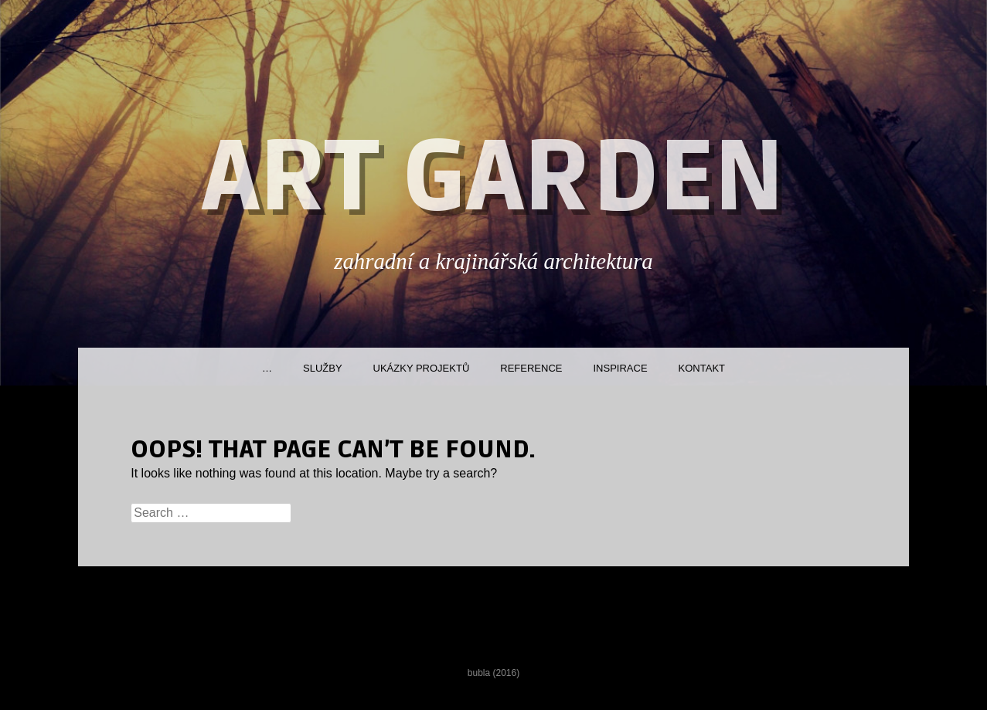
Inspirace (620, 368)
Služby (322, 368)
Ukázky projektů (421, 368)
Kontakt (702, 368)
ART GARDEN (493, 178)
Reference (531, 368)
